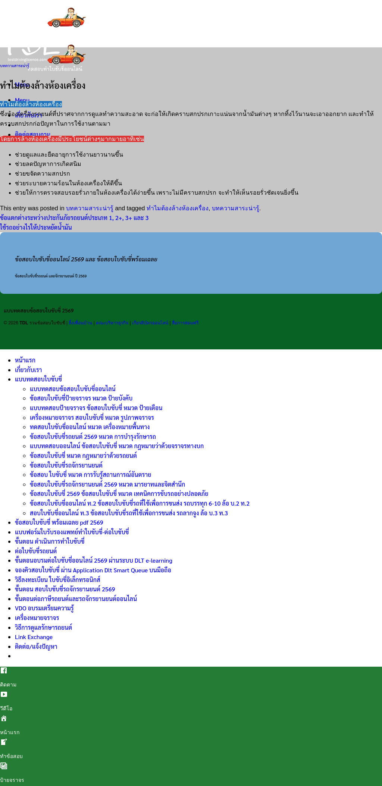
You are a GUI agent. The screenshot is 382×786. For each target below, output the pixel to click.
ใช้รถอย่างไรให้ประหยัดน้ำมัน (36, 227)
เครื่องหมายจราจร (37, 618)
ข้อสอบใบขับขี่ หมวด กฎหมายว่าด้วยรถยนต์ (83, 455)
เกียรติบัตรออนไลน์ (150, 323)
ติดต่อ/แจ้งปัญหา (36, 646)
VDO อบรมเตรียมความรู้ (44, 608)
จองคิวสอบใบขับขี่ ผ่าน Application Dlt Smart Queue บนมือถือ (93, 570)
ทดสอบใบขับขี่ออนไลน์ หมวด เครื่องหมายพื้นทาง (90, 427)
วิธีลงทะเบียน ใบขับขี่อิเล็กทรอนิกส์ (57, 580)
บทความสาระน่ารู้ (14, 65)
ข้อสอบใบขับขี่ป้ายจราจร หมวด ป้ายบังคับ (81, 398)
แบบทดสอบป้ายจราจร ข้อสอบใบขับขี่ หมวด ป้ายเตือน (96, 408)
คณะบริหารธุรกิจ (112, 323)
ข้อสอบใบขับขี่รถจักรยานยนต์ (66, 465)
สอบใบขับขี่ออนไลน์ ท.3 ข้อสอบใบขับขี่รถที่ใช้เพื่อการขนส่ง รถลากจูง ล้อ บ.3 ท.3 (129, 513)
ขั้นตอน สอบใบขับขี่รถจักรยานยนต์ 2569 (65, 589)
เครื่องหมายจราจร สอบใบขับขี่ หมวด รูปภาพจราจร (92, 417)
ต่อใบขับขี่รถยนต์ (36, 551)
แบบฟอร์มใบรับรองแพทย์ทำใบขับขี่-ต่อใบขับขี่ (72, 532)
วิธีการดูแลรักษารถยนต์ (43, 627)
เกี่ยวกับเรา (28, 370)
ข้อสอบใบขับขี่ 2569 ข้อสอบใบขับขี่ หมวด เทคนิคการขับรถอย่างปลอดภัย (119, 493)
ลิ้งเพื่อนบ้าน (80, 323)
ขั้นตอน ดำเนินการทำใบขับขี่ (49, 541)
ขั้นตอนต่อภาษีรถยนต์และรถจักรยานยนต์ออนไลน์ (76, 599)
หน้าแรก (25, 360)
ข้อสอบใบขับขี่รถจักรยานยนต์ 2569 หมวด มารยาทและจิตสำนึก (107, 484)
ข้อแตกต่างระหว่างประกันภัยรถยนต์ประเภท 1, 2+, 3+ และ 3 (74, 217)
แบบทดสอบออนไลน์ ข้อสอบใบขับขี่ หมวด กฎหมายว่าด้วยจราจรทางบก (117, 446)
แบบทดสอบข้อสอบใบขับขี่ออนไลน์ (73, 389)
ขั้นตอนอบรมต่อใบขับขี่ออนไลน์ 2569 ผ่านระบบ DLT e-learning (93, 560)
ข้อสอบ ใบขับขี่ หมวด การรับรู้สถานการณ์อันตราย (90, 474)
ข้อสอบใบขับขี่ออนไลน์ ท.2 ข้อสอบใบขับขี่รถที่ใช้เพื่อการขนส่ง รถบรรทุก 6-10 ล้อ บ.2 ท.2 (140, 503)
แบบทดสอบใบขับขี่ (38, 379)
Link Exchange (34, 637)
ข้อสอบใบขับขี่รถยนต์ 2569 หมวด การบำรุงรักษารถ (93, 436)
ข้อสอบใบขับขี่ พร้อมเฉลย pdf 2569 (59, 522)
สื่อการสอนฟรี (185, 323)
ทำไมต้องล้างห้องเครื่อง (178, 208)
